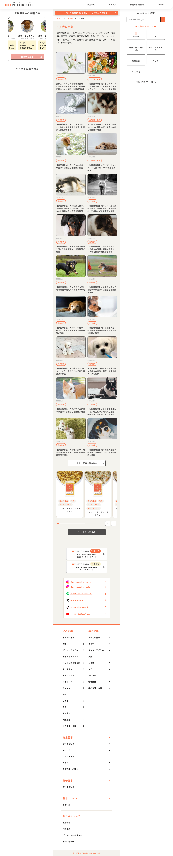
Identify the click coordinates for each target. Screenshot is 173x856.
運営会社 (66, 822)
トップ (59, 18)
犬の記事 (69, 18)
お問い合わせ (68, 841)
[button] (107, 523)
